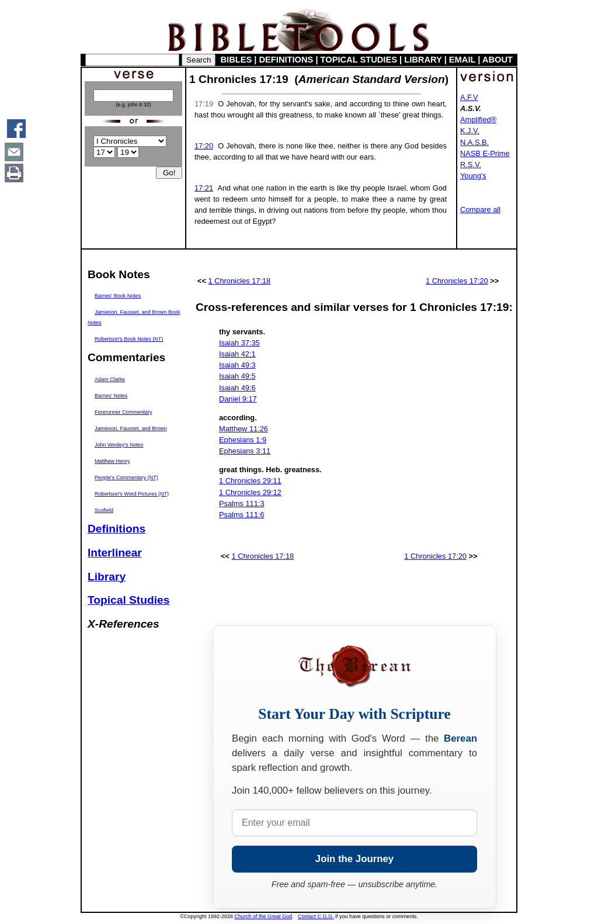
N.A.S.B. (474, 142)
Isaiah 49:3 (237, 365)
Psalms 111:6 (242, 514)
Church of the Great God (264, 916)
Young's (473, 175)
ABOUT (497, 59)
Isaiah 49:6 (237, 387)
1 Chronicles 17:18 (239, 280)
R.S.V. (470, 164)
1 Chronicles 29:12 (250, 492)
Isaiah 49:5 (237, 376)
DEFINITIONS (286, 59)
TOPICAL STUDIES (359, 59)
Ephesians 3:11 (244, 451)
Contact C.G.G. (316, 916)
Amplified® (478, 119)
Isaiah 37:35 (239, 342)
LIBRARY (422, 59)
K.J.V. (469, 130)
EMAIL (462, 59)
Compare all (480, 209)
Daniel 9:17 (238, 398)
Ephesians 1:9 (242, 439)
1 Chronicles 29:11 (250, 480)
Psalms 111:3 (242, 503)
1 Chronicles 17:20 (457, 280)
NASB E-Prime (485, 153)
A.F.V (469, 97)
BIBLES (236, 59)
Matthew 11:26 (243, 428)
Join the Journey (354, 858)
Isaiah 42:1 (237, 353)
